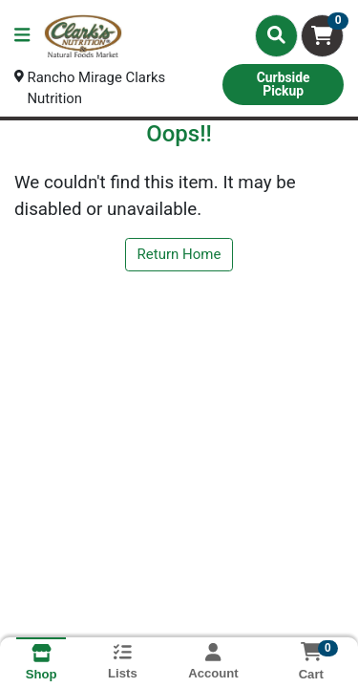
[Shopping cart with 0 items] (322, 35)
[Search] (276, 35)
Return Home (179, 255)
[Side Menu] (22, 35)
